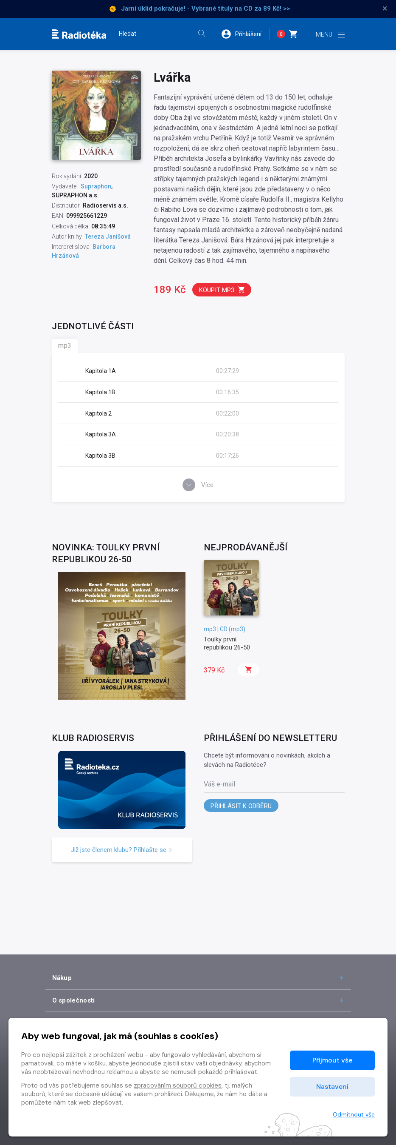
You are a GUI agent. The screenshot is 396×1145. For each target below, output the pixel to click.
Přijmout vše (332, 1060)
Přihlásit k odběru (241, 806)
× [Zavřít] (385, 8)
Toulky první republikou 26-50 (227, 643)
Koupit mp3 (222, 290)
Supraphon (96, 186)
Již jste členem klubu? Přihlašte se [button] (122, 850)
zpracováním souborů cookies (178, 1085)
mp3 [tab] (64, 346)
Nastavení (332, 1086)
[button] (245, 34)
